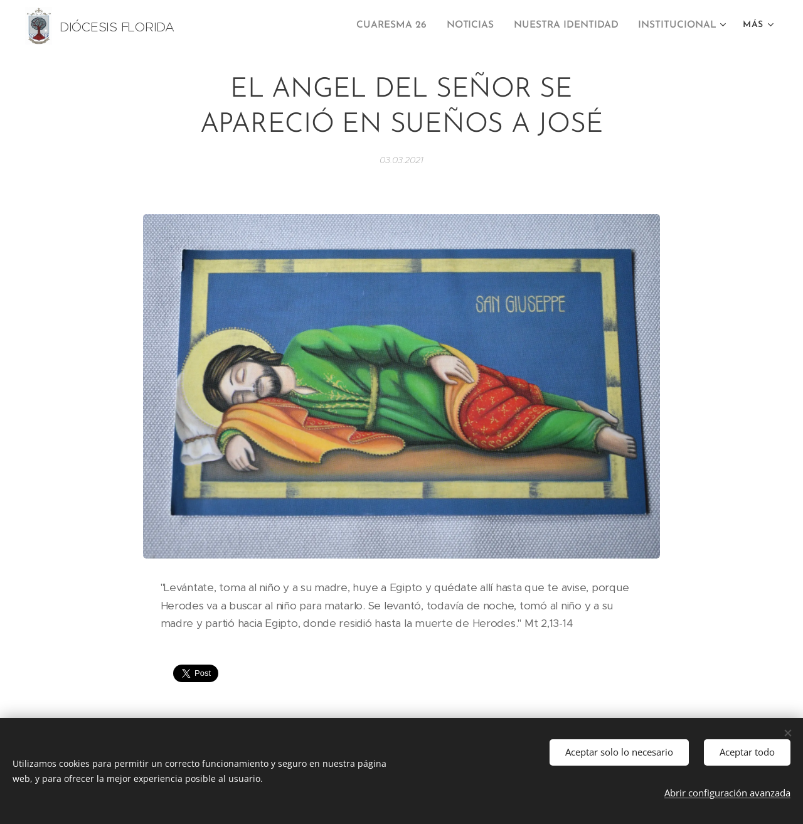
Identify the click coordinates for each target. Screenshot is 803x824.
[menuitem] (404, 25)
